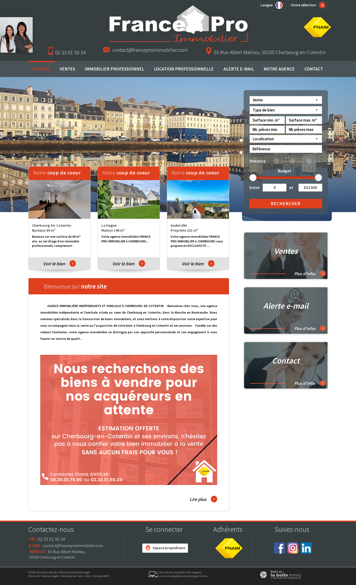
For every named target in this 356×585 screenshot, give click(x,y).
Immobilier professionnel (114, 69)
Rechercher (286, 203)
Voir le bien (59, 264)
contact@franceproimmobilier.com (150, 49)
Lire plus (203, 499)
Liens (80, 576)
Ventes (67, 69)
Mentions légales (50, 576)
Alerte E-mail (239, 69)
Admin (88, 576)
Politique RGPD (101, 576)
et (291, 187)
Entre (254, 187)
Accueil (41, 69)
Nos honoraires (68, 576)
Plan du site (34, 576)
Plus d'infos (310, 273)
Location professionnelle (184, 69)
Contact (314, 69)
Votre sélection (303, 5)
